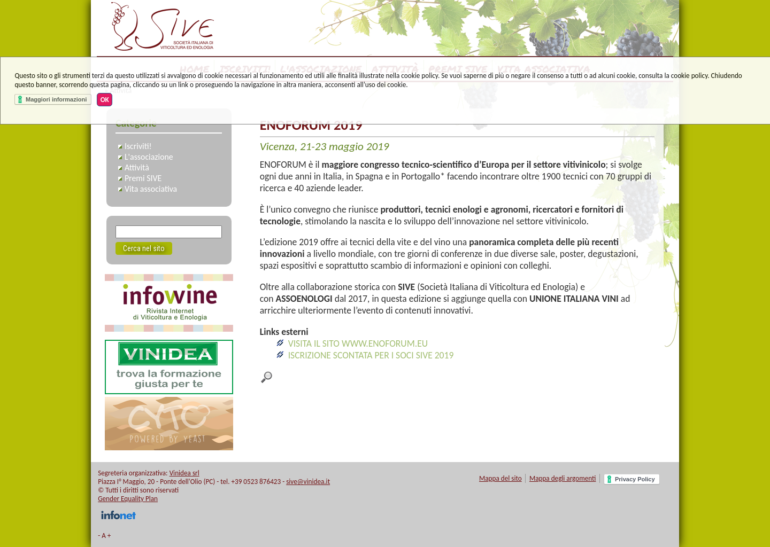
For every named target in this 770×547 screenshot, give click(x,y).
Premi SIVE (143, 178)
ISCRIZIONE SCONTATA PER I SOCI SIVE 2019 (371, 355)
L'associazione (149, 157)
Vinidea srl (184, 473)
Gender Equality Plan (128, 498)
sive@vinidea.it (308, 481)
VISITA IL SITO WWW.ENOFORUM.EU (358, 343)
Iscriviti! (138, 146)
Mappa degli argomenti (562, 478)
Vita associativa (151, 189)
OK (105, 99)
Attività (137, 167)
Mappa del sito (500, 478)
